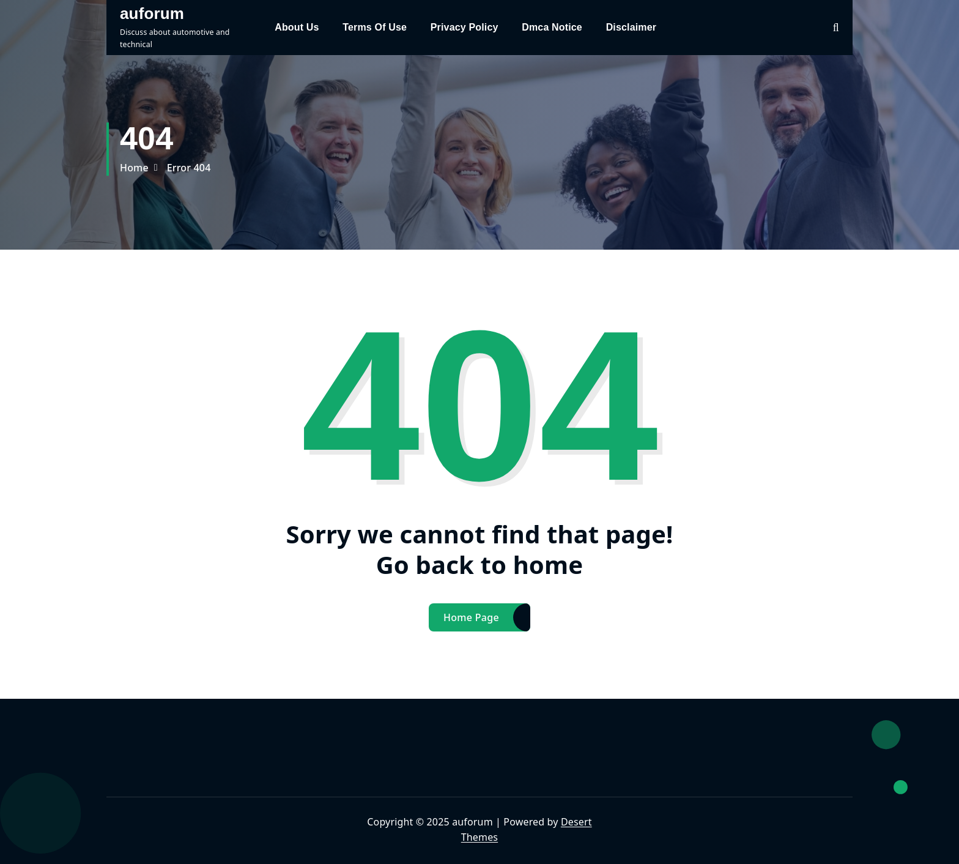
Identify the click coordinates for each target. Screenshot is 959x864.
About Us (297, 27)
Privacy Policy (464, 27)
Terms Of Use (374, 27)
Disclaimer (631, 27)
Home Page (471, 617)
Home (134, 167)
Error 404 (189, 167)
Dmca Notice (552, 27)
